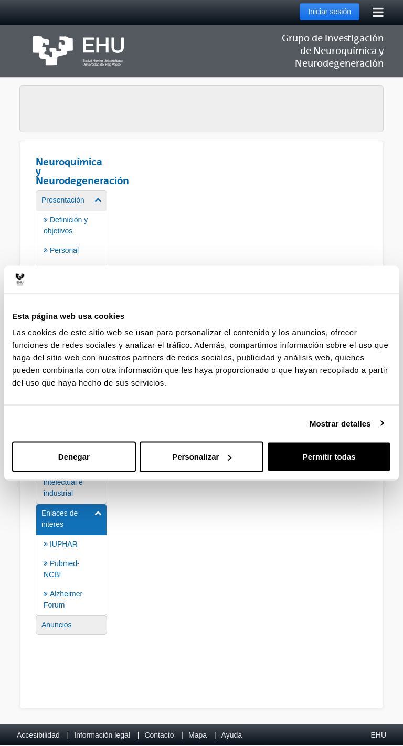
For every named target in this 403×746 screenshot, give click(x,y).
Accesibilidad (38, 735)
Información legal (102, 735)
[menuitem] (71, 240)
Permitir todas (329, 456)
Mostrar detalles (340, 423)
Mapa (197, 735)
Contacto (159, 735)
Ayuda (231, 735)
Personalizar (201, 456)
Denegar (74, 456)
